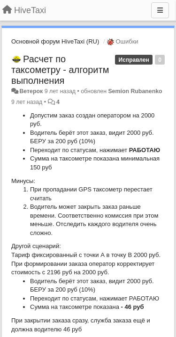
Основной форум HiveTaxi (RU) (55, 41)
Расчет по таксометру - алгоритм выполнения (60, 70)
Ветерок (31, 91)
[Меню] (160, 10)
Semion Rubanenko (135, 91)
